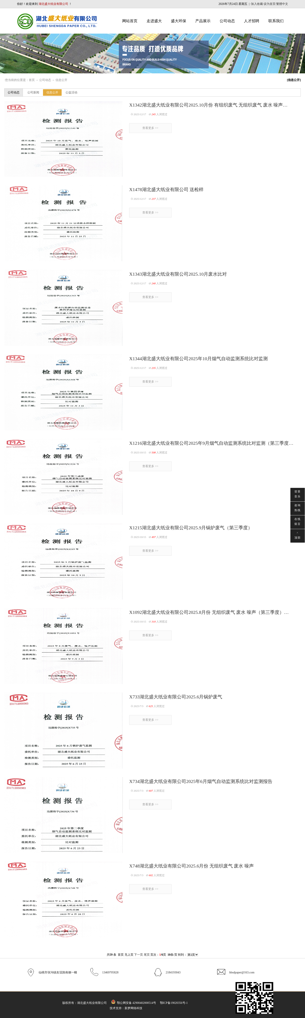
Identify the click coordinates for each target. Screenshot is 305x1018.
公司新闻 (33, 92)
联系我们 (276, 21)
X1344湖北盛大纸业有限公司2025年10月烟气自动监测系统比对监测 (198, 358)
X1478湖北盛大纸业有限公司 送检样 (166, 189)
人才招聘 (251, 21)
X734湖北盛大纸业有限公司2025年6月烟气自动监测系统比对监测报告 (200, 781)
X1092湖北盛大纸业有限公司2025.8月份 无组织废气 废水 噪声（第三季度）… (209, 612)
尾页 (147, 954)
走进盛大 (154, 21)
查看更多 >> (150, 128)
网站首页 (129, 21)
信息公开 (61, 80)
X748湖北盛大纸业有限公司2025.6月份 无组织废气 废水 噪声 (191, 866)
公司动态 (227, 21)
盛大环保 (178, 21)
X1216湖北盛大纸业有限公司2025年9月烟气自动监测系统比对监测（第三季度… (211, 443)
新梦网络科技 (133, 1008)
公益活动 (71, 92)
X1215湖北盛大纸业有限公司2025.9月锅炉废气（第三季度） (190, 527)
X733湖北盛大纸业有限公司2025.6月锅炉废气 (175, 696)
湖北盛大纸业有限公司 (92, 1002)
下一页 (138, 954)
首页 (32, 80)
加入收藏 (257, 3)
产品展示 (203, 21)
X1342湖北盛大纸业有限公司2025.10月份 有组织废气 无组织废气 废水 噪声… (208, 105)
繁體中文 (282, 3)
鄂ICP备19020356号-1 (174, 1002)
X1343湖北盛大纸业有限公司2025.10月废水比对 (178, 274)
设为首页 (270, 3)
